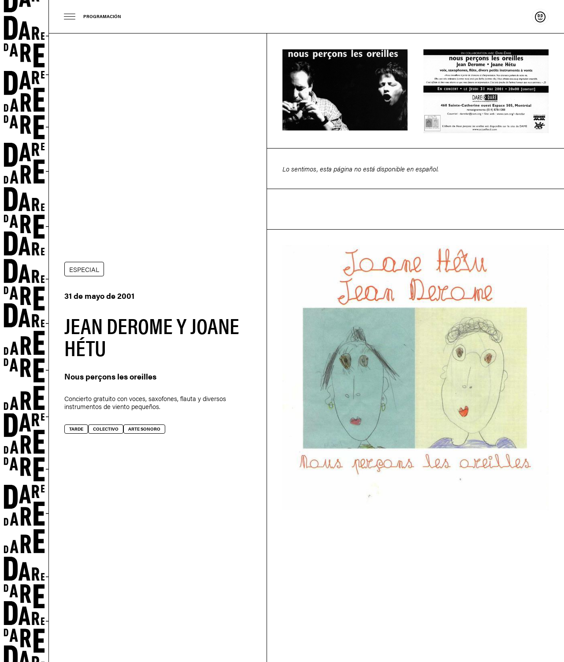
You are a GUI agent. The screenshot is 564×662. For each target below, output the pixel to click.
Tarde (76, 429)
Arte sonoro (144, 429)
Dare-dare (24, 331)
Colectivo (106, 429)
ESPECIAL (84, 269)
